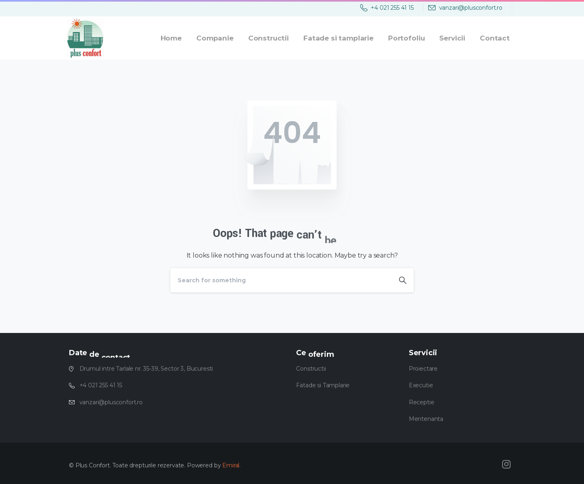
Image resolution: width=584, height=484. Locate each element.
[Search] (281, 280)
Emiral (230, 468)
